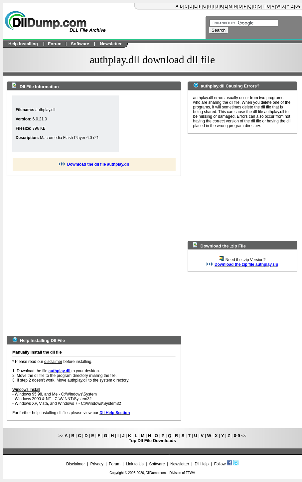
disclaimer (53, 361)
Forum (114, 464)
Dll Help (202, 464)
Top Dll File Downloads (152, 440)
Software (157, 464)
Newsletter (179, 464)
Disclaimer (75, 464)
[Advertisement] (75, 256)
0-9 (297, 6)
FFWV (190, 473)
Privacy (96, 464)
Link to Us (134, 464)
